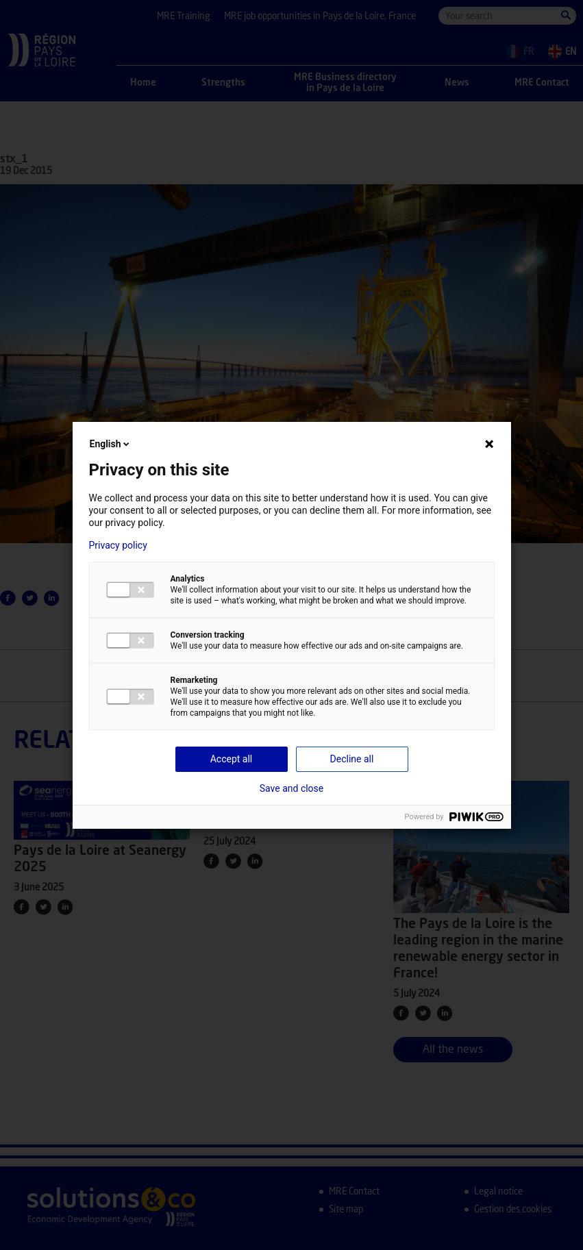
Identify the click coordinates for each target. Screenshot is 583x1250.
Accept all (231, 758)
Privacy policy (118, 545)
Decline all (352, 758)
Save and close (292, 788)
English (111, 443)
